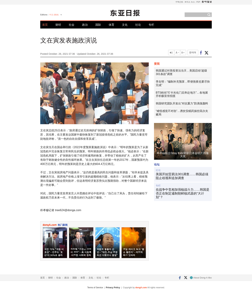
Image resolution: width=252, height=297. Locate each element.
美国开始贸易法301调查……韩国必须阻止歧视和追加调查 (182, 176)
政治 (85, 24)
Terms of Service (95, 287)
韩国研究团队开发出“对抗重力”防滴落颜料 (182, 103)
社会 (71, 24)
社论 (138, 24)
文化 (125, 24)
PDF (198, 2)
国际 (98, 24)
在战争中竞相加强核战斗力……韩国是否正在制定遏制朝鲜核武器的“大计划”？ (182, 193)
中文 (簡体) (54, 15)
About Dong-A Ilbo (201, 277)
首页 (45, 24)
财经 (58, 24)
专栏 (151, 24)
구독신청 (179, 2)
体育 (111, 24)
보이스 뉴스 (190, 2)
